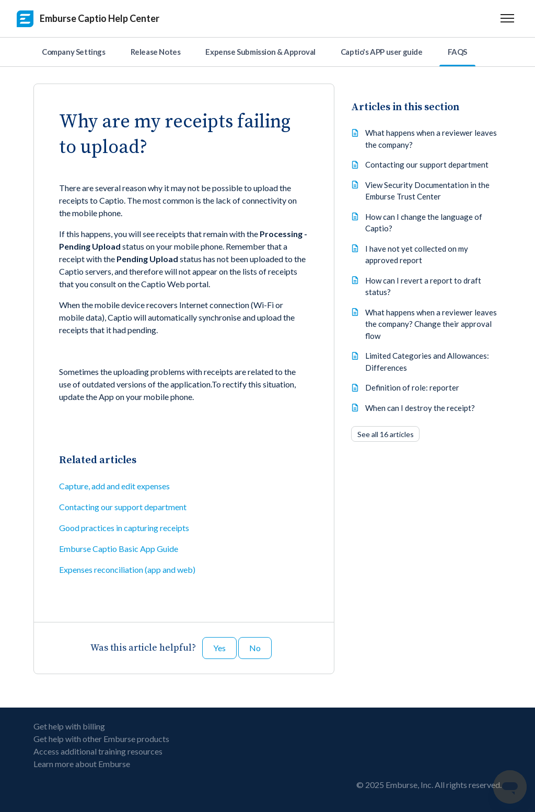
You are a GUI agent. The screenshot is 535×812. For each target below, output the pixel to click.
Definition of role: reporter (412, 387)
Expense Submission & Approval (260, 51)
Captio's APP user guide (382, 51)
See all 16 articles (385, 434)
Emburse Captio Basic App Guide (118, 549)
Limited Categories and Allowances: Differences (427, 361)
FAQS (457, 51)
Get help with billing (69, 726)
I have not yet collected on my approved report (416, 254)
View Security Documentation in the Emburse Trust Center (427, 191)
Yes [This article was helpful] (219, 648)
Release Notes (156, 51)
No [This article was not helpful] (255, 648)
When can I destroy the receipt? (420, 408)
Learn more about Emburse (81, 764)
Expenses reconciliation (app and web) (127, 569)
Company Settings (74, 51)
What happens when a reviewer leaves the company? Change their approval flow (431, 324)
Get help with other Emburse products (101, 739)
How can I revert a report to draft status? (423, 286)
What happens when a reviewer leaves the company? (431, 138)
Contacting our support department (123, 507)
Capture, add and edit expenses (114, 486)
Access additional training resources (97, 751)
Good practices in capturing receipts (124, 528)
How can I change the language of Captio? (423, 222)
